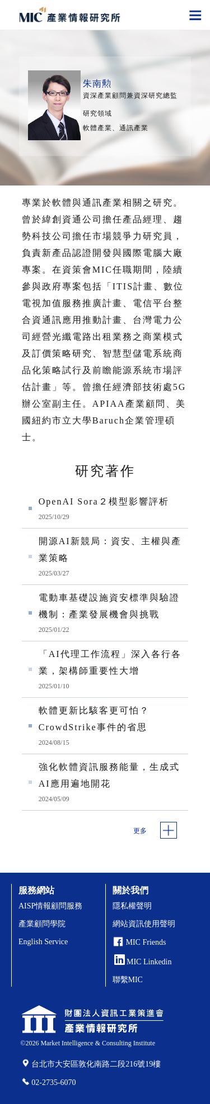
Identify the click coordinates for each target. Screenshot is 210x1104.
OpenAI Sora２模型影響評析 (104, 501)
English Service (43, 942)
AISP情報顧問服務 (50, 906)
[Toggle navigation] (195, 14)
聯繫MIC (128, 979)
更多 (140, 831)
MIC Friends (146, 942)
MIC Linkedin (143, 962)
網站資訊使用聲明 (144, 924)
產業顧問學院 (42, 924)
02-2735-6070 (53, 1082)
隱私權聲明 (132, 906)
